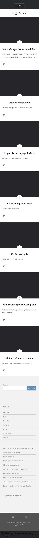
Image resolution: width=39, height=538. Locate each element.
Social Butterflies (8, 456)
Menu (20, 5)
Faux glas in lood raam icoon (12, 478)
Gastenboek (7, 433)
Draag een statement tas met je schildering (17, 486)
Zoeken (5, 385)
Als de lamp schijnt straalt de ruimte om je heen (18, 482)
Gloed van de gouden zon (11, 465)
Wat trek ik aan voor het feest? (13, 461)
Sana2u (18, 496)
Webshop (6, 425)
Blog (4, 416)
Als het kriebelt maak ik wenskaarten (15, 469)
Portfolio (6, 421)
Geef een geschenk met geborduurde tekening (18, 448)
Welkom (6, 412)
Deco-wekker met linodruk (12, 473)
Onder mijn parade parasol (11, 452)
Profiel (5, 429)
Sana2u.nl (30, 522)
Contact (5, 438)
